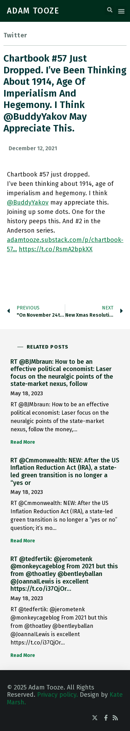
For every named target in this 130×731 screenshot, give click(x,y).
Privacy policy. (57, 694)
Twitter (15, 35)
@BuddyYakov (28, 202)
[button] (109, 10)
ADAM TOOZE (33, 11)
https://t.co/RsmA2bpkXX (56, 249)
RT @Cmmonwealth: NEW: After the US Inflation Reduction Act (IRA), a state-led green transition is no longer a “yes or (64, 472)
